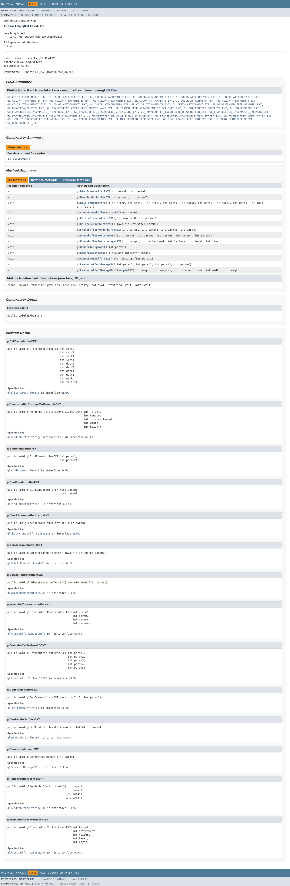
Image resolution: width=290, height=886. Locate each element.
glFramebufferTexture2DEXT (97, 235)
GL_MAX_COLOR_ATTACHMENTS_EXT (90, 119)
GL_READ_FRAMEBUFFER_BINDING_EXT (187, 119)
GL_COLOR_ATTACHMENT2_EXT (112, 100)
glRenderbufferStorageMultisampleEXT (105, 270)
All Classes (80, 10)
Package (20, 4)
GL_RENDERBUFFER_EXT (22, 122)
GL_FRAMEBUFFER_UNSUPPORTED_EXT (247, 115)
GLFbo (8, 46)
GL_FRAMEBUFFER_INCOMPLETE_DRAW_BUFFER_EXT (173, 111)
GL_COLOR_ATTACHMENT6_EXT (26, 104)
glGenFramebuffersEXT (93, 252)
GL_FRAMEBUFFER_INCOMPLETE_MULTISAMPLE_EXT (119, 115)
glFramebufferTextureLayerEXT (99, 241)
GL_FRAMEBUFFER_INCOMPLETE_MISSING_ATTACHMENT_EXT (45, 115)
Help (77, 4)
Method (50, 15)
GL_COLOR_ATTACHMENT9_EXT (150, 104)
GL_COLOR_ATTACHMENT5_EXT (236, 100)
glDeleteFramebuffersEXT (95, 218)
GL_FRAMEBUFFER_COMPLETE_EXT (205, 108)
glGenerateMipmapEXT (92, 247)
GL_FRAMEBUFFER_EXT (244, 108)
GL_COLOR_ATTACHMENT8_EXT (109, 104)
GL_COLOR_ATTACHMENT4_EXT (195, 100)
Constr (38, 15)
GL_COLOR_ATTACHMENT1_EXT (68, 97)
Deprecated (55, 4)
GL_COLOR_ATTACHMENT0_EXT (26, 97)
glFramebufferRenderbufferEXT (99, 229)
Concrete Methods (76, 180)
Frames (46, 10)
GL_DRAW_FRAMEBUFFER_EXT (25, 108)
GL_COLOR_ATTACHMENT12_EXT (196, 97)
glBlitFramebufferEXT (93, 202)
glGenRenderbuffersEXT (93, 258)
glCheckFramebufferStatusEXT (98, 212)
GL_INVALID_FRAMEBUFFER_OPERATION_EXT (36, 119)
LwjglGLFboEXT (18, 158)
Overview (7, 4)
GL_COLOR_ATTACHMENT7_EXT (68, 104)
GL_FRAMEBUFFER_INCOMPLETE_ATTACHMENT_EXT (39, 111)
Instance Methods (44, 180)
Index (68, 4)
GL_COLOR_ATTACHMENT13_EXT (239, 97)
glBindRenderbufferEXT (93, 197)
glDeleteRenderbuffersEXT (96, 224)
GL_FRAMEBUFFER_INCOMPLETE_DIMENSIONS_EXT (106, 111)
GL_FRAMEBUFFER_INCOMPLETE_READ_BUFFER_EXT (188, 115)
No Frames (59, 10)
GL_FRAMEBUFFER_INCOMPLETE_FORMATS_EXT (238, 111)
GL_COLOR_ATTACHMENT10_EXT (110, 97)
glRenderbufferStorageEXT (96, 264)
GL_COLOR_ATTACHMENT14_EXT (27, 100)
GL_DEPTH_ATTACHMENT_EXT (191, 104)
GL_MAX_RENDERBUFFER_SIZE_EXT (137, 119)
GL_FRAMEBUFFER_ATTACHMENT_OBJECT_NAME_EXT (79, 108)
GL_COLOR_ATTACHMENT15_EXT (70, 100)
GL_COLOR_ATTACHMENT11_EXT (153, 97)
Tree (42, 4)
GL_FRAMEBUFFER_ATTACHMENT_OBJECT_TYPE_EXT (148, 108)
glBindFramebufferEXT (93, 191)
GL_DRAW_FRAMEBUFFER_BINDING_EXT (237, 104)
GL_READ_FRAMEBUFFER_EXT (234, 119)
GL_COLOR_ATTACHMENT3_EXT (154, 100)
